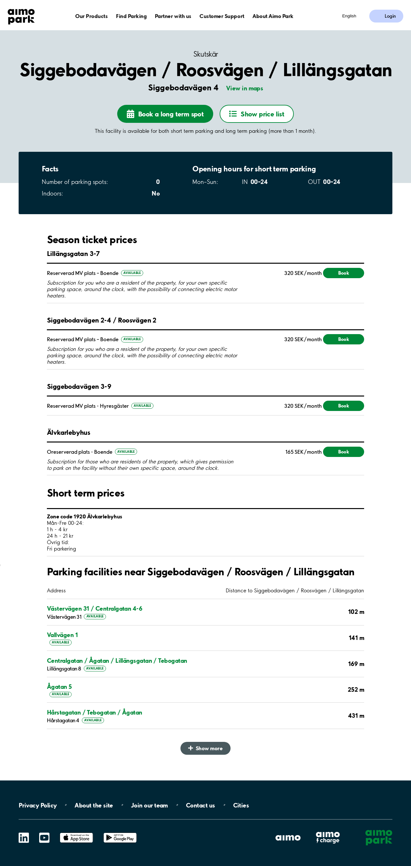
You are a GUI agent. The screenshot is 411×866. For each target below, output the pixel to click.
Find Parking (131, 16)
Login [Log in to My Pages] (390, 16)
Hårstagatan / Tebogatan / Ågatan (94, 712)
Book (343, 273)
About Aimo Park (272, 16)
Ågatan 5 (59, 686)
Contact (200, 805)
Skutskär (205, 54)
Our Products (91, 16)
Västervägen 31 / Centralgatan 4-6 (94, 608)
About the (93, 805)
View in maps (244, 88)
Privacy (38, 805)
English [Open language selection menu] (349, 16)
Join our (149, 805)
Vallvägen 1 (62, 635)
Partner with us (173, 16)
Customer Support (221, 16)
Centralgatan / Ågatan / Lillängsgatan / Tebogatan (117, 660)
